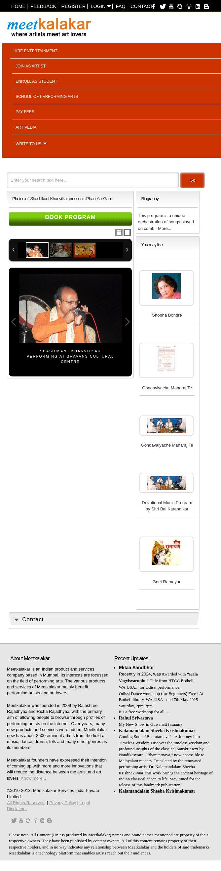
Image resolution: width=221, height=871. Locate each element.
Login (101, 6)
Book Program (70, 217)
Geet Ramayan (167, 581)
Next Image (127, 322)
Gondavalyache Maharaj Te (167, 445)
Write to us (28, 144)
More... (164, 228)
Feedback (43, 6)
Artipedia (26, 127)
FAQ (121, 6)
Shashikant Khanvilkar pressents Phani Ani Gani (70, 198)
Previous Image (13, 322)
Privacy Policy (62, 802)
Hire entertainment (35, 51)
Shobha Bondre (167, 315)
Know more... (33, 778)
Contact (141, 6)
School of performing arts (47, 96)
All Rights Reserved (26, 802)
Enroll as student (36, 81)
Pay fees (25, 111)
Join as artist (31, 66)
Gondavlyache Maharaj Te (167, 387)
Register (73, 6)
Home (18, 6)
